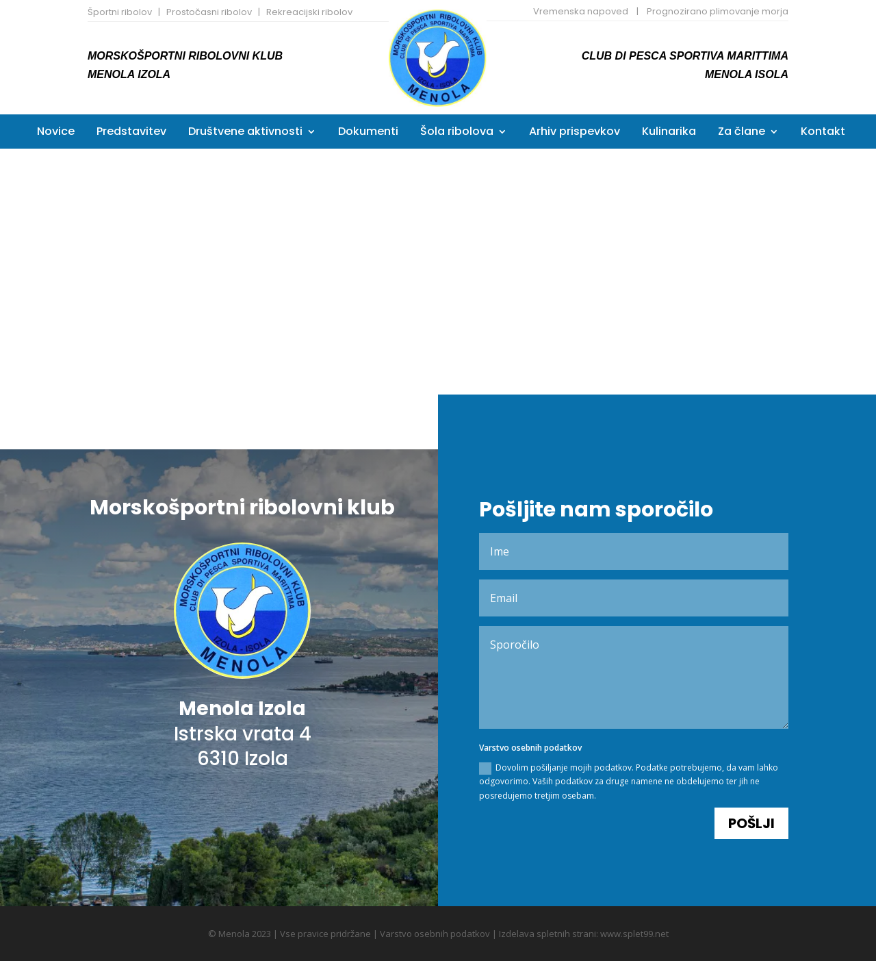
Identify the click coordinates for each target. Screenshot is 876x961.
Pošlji (751, 779)
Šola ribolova (456, 133)
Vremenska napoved (580, 11)
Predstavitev (131, 133)
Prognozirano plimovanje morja (717, 11)
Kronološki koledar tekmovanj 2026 (623, 237)
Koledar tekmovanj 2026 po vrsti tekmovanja (252, 234)
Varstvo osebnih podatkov (435, 933)
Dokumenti (368, 133)
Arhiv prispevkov (574, 133)
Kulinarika (669, 133)
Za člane (741, 133)
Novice (56, 133)
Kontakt (823, 133)
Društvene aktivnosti (245, 133)
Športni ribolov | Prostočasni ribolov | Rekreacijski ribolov (220, 11)
